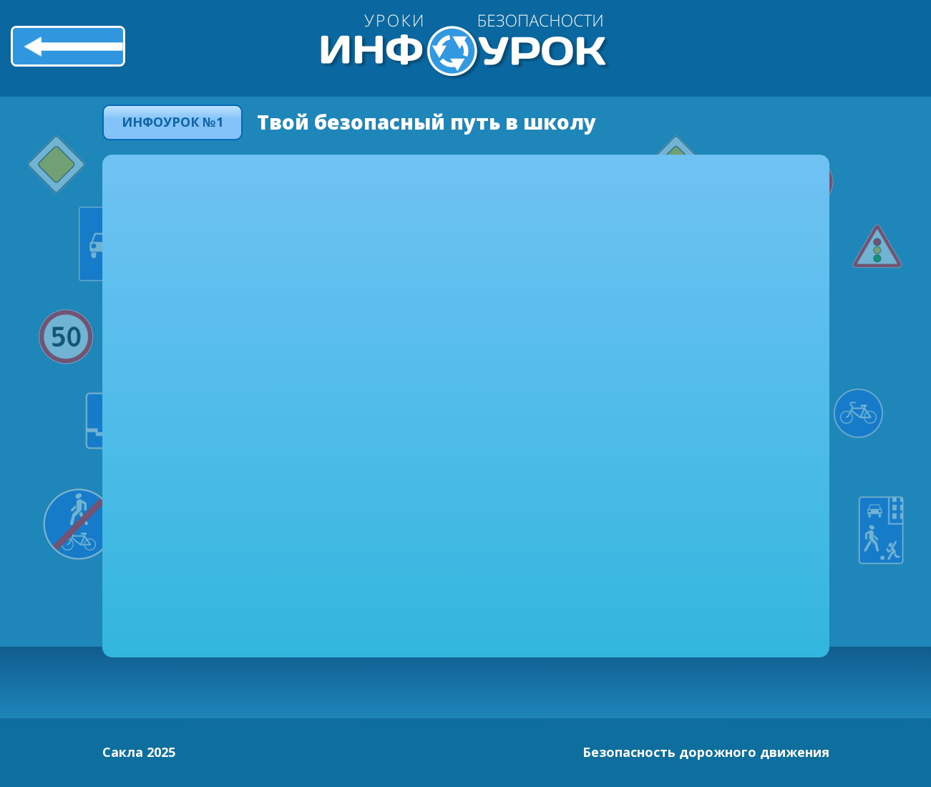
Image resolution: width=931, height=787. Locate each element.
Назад (68, 46)
